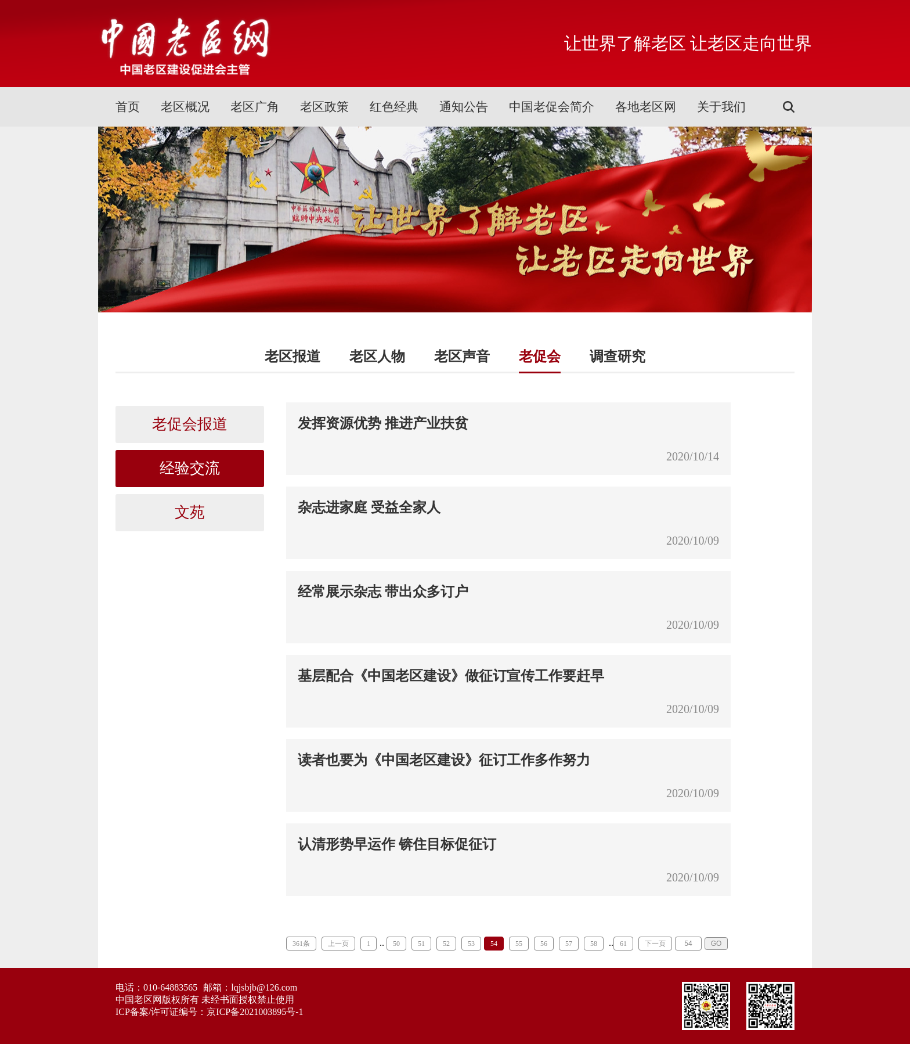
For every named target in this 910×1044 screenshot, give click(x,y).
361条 (301, 943)
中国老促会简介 (551, 107)
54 (493, 943)
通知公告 (463, 107)
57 (568, 943)
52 (446, 943)
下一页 (655, 943)
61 (623, 943)
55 (518, 943)
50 (396, 943)
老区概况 (185, 107)
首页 (127, 107)
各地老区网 (645, 107)
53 (471, 943)
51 (421, 943)
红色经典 (394, 107)
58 (593, 943)
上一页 (338, 943)
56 (543, 943)
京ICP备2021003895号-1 (255, 1012)
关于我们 (721, 107)
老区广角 (254, 107)
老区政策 (324, 107)
